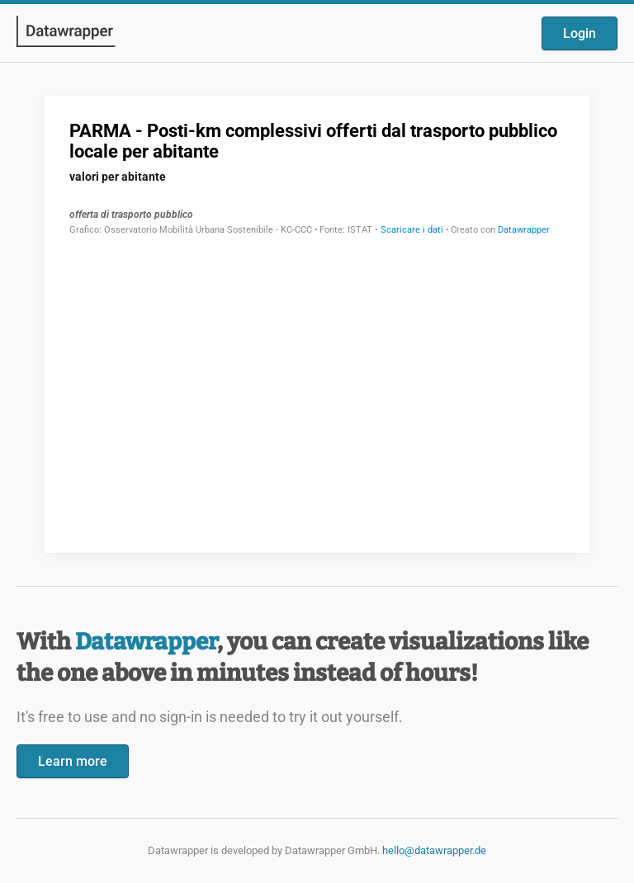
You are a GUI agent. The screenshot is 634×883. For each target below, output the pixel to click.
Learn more (72, 761)
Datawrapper (146, 641)
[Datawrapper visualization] (317, 322)
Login (579, 33)
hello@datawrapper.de (434, 850)
